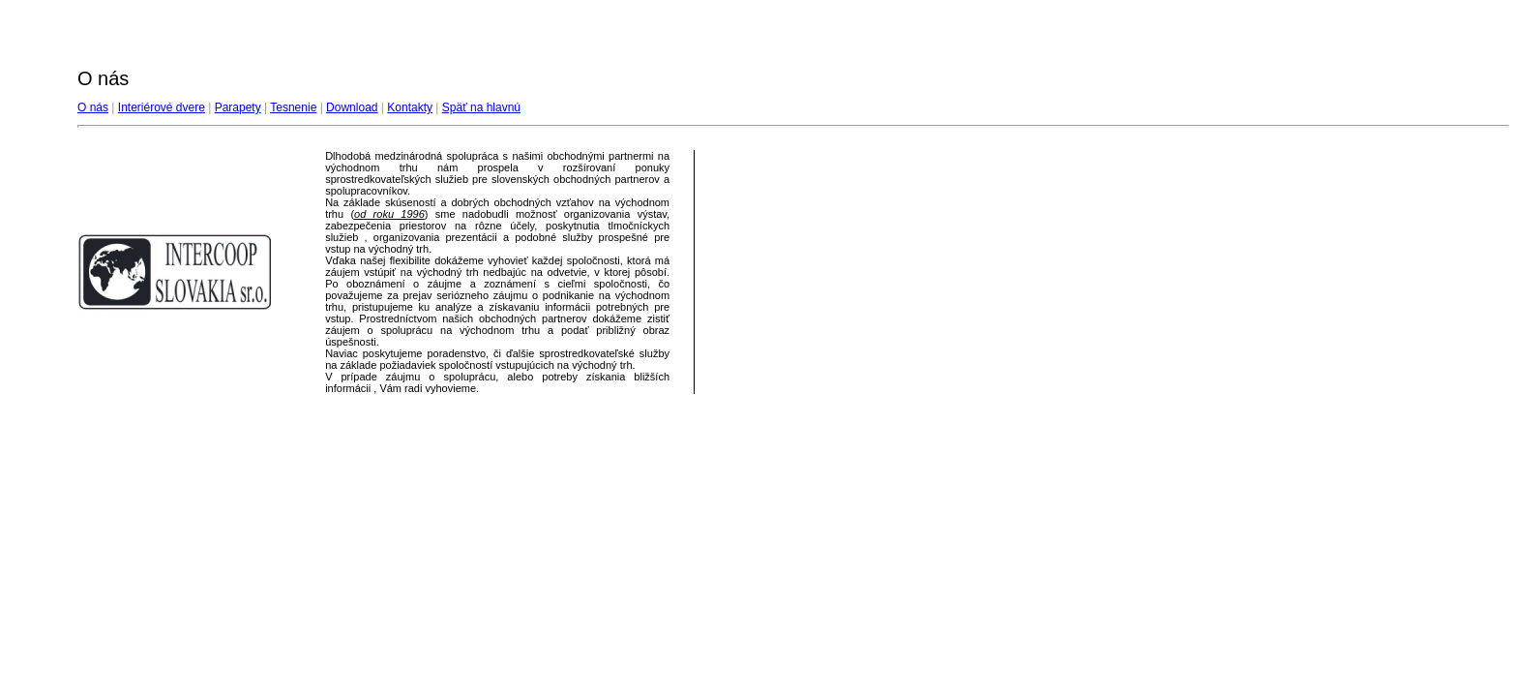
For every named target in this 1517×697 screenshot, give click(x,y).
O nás (92, 107)
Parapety (238, 107)
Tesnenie (293, 107)
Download (351, 107)
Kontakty (409, 107)
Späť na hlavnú (481, 107)
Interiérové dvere (161, 107)
